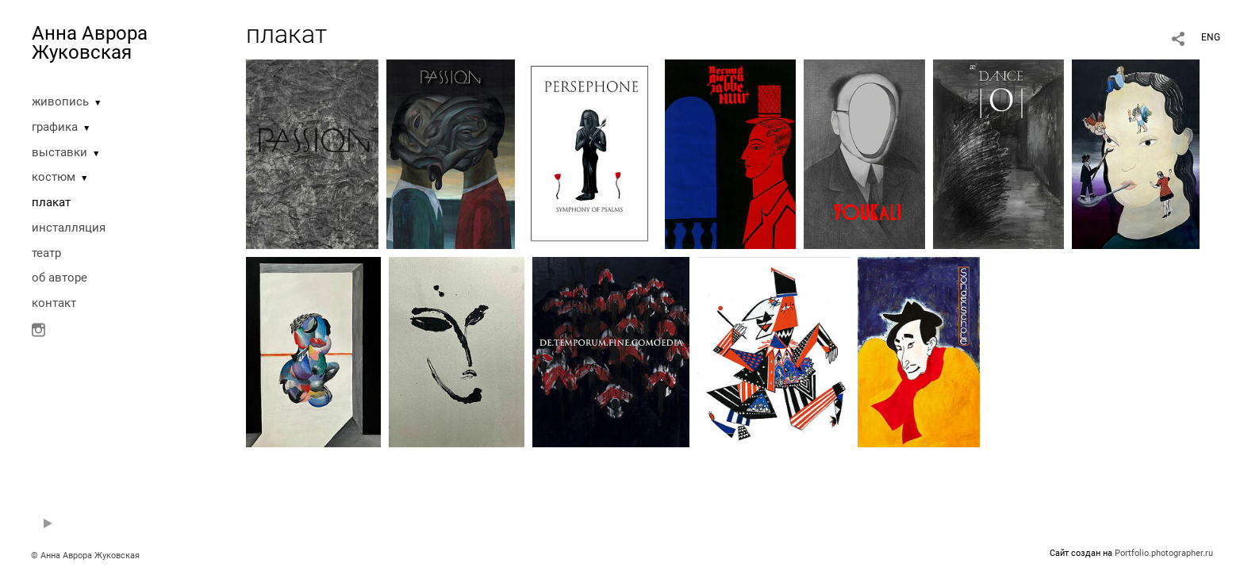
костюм (53, 177)
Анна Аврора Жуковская (90, 42)
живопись (60, 101)
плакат (51, 202)
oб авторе (59, 277)
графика (55, 127)
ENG (1210, 37)
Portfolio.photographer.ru (1164, 553)
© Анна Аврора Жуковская (85, 555)
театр (46, 253)
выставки (59, 152)
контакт (54, 303)
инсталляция (69, 227)
